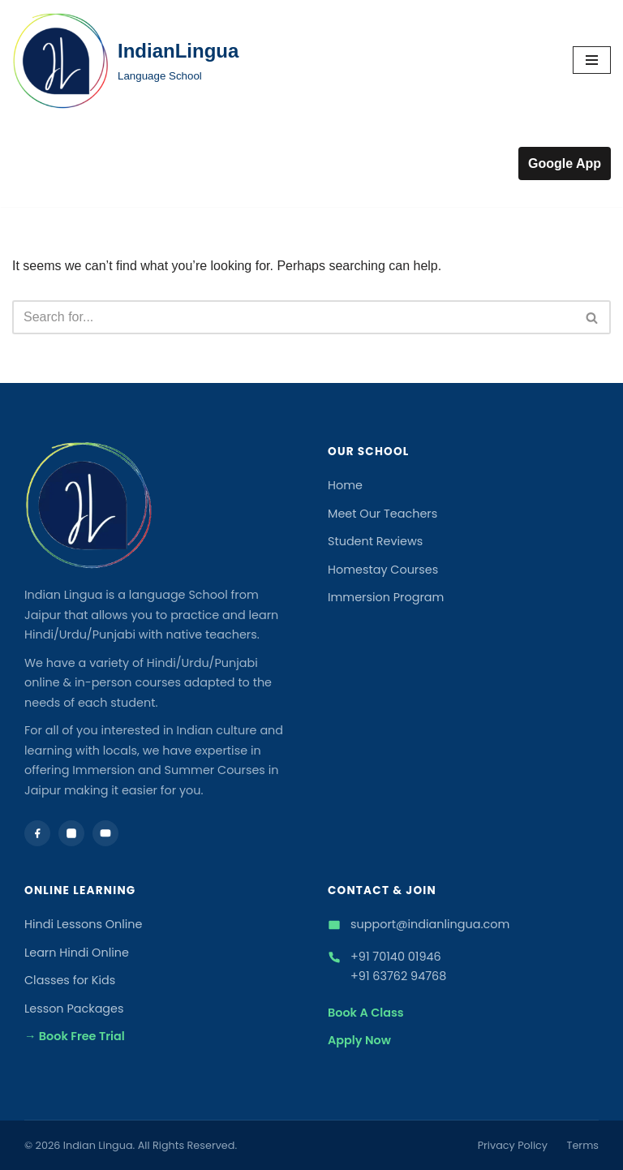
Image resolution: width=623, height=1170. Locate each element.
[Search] (293, 317)
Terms (583, 1145)
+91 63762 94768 (398, 976)
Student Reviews (375, 541)
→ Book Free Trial (74, 1036)
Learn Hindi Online (76, 952)
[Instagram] (71, 833)
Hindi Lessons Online (83, 924)
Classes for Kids (69, 980)
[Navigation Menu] (592, 60)
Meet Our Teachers (382, 513)
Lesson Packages (74, 1008)
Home (345, 485)
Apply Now (359, 1040)
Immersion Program (386, 597)
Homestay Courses (383, 569)
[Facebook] (37, 833)
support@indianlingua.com (429, 924)
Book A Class (366, 1012)
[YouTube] (105, 833)
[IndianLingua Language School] (125, 60)
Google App (564, 163)
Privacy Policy (513, 1145)
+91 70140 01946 (395, 956)
